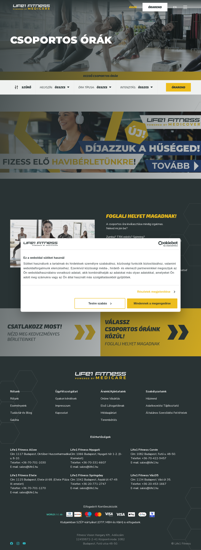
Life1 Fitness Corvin (144, 450)
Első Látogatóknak (112, 406)
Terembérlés (109, 420)
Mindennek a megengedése (152, 303)
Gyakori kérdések (66, 399)
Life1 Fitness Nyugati (85, 450)
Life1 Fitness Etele (23, 475)
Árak (133, 7)
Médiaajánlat (109, 413)
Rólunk (14, 399)
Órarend (155, 7)
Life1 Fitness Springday (86, 475)
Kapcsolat (61, 413)
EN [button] (175, 7)
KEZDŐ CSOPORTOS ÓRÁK (100, 75)
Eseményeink (18, 406)
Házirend (151, 399)
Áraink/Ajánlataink (113, 391)
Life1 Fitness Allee (23, 450)
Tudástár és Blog (21, 413)
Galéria (14, 420)
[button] (185, 7)
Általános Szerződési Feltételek (166, 413)
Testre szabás (100, 303)
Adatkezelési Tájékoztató (162, 406)
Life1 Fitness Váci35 (145, 475)
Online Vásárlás (110, 399)
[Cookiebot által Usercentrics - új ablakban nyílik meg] (162, 244)
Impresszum (62, 406)
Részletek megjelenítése (153, 291)
